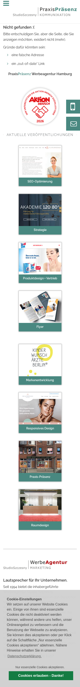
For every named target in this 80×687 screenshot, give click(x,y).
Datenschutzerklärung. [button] (24, 656)
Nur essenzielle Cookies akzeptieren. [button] (39, 667)
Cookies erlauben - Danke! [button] (41, 676)
